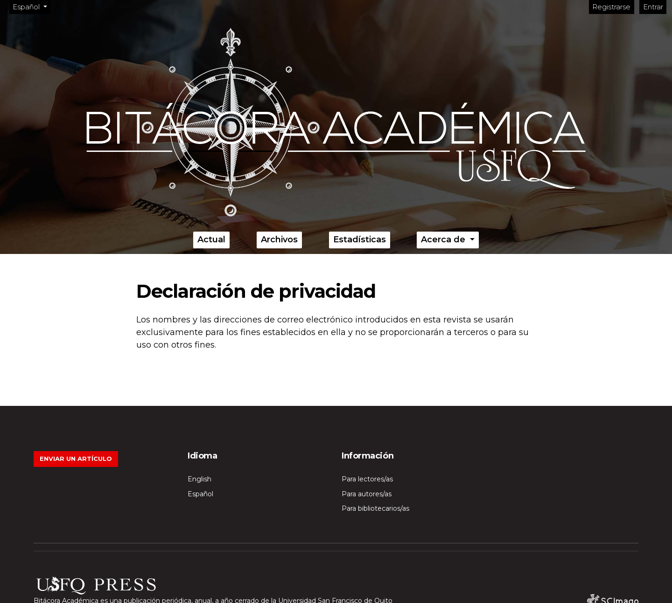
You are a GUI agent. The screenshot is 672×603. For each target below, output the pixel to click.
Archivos (279, 239)
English (199, 479)
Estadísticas (359, 239)
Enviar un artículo (76, 458)
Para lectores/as (367, 479)
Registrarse (611, 6)
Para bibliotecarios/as (375, 508)
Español (31, 6)
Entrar (653, 6)
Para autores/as (367, 494)
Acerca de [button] (444, 239)
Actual (211, 239)
